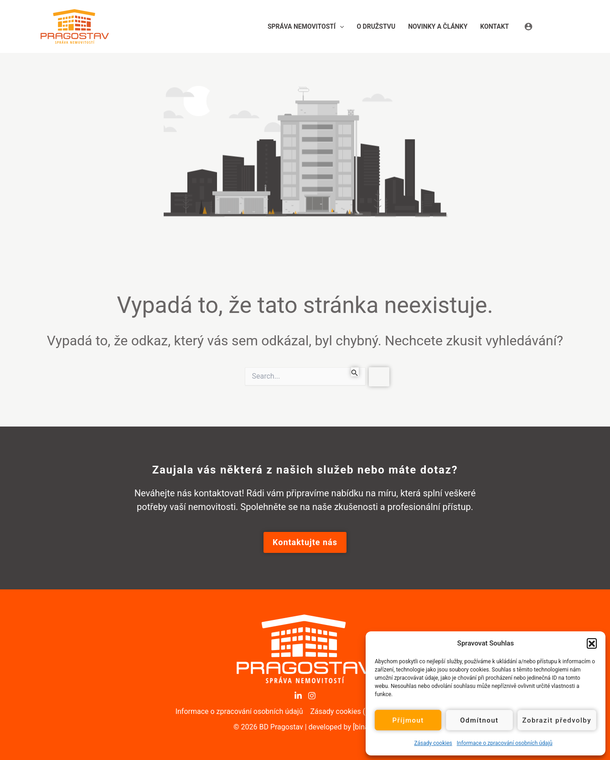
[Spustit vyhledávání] (354, 371)
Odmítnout (479, 720)
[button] (591, 643)
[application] (340, 26)
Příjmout (408, 720)
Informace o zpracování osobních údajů (505, 743)
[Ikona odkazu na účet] (546, 26)
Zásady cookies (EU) (343, 711)
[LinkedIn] (298, 696)
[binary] (365, 727)
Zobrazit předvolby (557, 720)
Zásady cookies (433, 743)
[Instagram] (312, 696)
